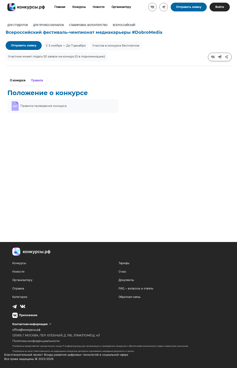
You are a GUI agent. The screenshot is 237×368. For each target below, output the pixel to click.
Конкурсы (79, 7)
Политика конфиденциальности (36, 341)
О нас (123, 271)
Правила (37, 80)
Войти (219, 7)
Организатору (121, 7)
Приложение (24, 315)
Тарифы (124, 263)
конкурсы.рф (31, 6)
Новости (99, 7)
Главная (59, 7)
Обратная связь (130, 297)
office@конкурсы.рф (26, 330)
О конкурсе (17, 80)
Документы (126, 280)
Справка (18, 288)
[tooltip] (213, 57)
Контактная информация (31, 324)
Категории (19, 297)
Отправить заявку (188, 7)
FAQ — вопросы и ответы (136, 288)
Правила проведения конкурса (43, 106)
